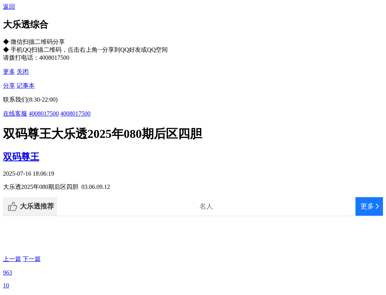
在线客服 (15, 113)
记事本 (26, 85)
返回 (9, 6)
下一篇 (32, 259)
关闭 (23, 71)
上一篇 (12, 259)
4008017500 (44, 113)
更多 (9, 71)
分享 (9, 85)
